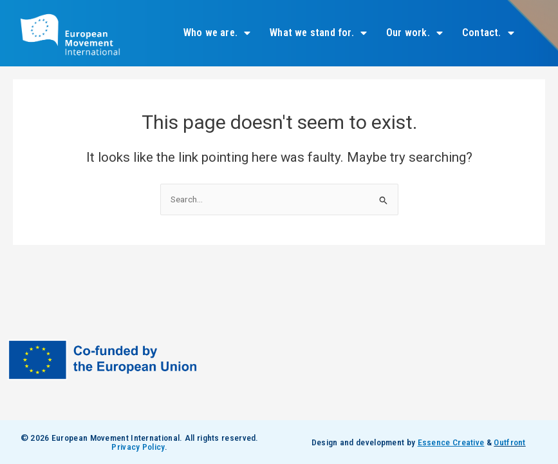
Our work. (414, 33)
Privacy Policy (137, 446)
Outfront (509, 442)
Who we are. (216, 33)
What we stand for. (318, 33)
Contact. (488, 33)
